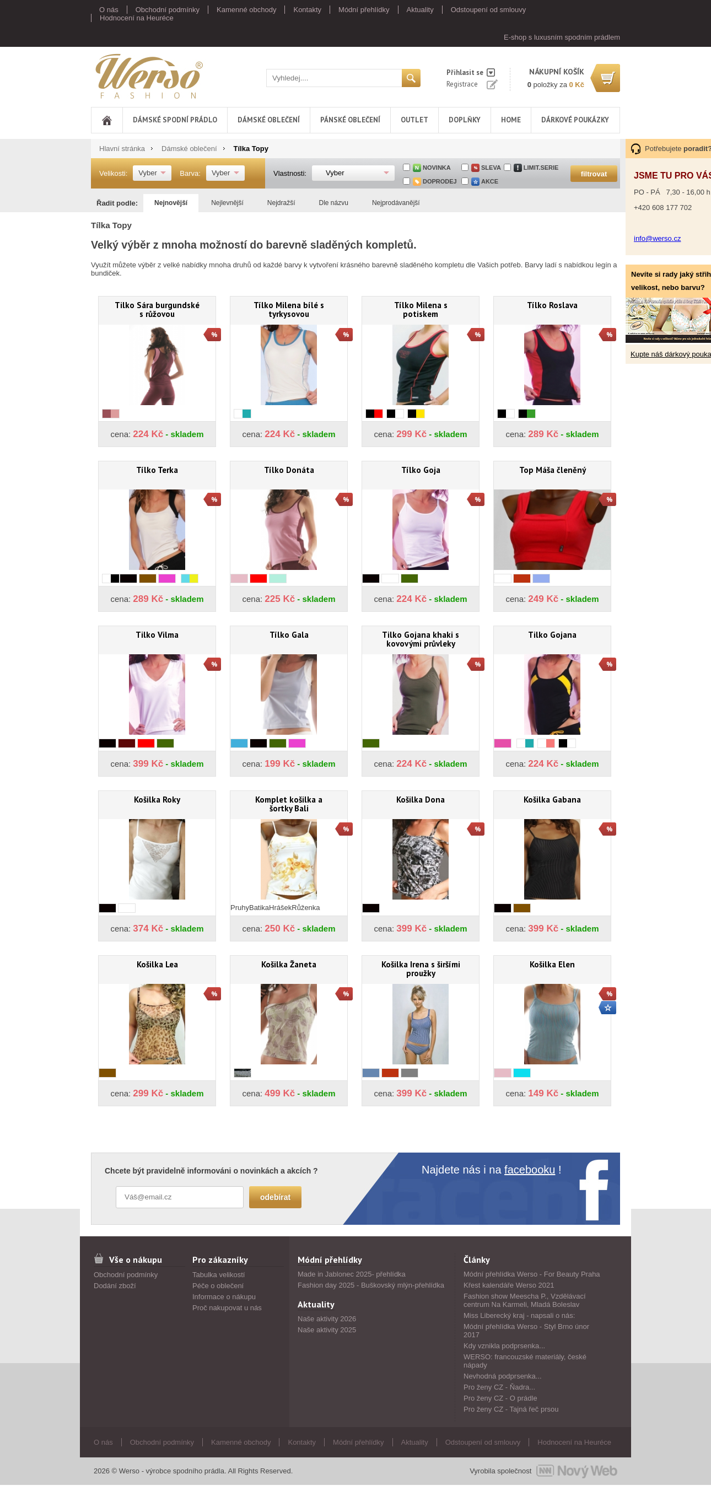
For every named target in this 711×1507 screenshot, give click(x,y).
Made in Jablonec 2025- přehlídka (352, 1274)
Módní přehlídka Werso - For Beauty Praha (532, 1274)
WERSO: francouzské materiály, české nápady (525, 1361)
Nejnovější (170, 203)
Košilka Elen (552, 964)
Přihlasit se (464, 72)
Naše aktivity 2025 (327, 1330)
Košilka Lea (157, 964)
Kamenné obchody (246, 10)
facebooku (529, 1170)
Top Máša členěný (552, 470)
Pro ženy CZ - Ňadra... (499, 1387)
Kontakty (307, 10)
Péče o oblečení (218, 1286)
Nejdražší (281, 203)
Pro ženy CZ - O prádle (500, 1398)
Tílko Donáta (289, 470)
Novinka (437, 167)
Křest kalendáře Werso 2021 (509, 1285)
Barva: (190, 173)
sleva (491, 167)
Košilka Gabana (552, 799)
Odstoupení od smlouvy (488, 10)
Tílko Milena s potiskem (421, 309)
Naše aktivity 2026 (327, 1319)
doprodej (440, 181)
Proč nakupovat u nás (227, 1308)
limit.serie (541, 167)
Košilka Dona (420, 799)
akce (489, 181)
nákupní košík (556, 72)
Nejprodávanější (396, 203)
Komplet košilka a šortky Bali (288, 804)
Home (511, 120)
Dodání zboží (115, 1286)
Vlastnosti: (289, 173)
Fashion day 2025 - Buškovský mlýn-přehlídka (371, 1285)
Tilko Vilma (157, 634)
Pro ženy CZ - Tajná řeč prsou (511, 1409)
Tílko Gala (289, 634)
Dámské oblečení (269, 120)
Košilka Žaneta (288, 964)
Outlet (414, 120)
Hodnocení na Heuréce (137, 18)
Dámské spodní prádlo (175, 120)
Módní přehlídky (364, 10)
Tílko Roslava (552, 305)
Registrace (462, 84)
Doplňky (465, 120)
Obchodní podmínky (168, 10)
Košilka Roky (157, 799)
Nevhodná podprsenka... (503, 1376)
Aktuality (420, 10)
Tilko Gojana (552, 634)
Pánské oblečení (350, 120)
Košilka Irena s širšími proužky (420, 968)
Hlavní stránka (122, 148)
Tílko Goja (420, 470)
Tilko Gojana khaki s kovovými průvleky (420, 639)
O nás (108, 10)
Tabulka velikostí (218, 1275)
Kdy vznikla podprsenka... (504, 1346)
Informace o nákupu (224, 1297)
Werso (148, 75)
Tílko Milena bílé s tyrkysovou (289, 309)
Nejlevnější (227, 203)
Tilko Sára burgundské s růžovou (157, 309)
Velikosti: (113, 173)
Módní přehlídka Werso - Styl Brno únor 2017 (526, 1330)
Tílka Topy (251, 148)
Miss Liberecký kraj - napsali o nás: (519, 1315)
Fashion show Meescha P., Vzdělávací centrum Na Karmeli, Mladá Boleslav (525, 1300)
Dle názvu (333, 203)
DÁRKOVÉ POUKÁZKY (575, 120)
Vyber (147, 173)
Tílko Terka (157, 470)
